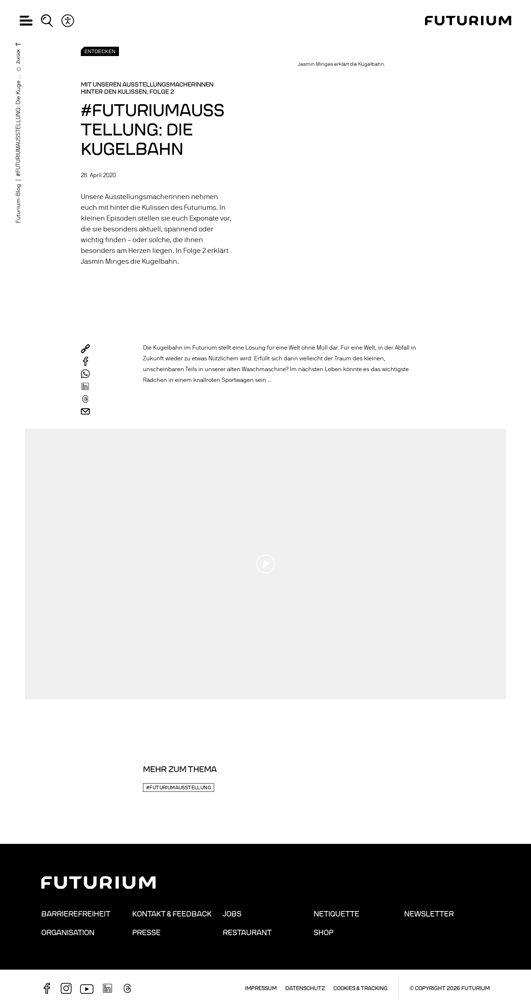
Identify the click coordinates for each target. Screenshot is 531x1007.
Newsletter (429, 914)
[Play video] (265, 564)
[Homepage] (468, 21)
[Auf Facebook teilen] (85, 361)
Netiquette (336, 914)
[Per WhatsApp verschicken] (85, 373)
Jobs (232, 914)
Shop (323, 932)
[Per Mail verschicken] (85, 411)
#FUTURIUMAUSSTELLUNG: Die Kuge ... (18, 125)
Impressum (261, 988)
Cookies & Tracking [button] (360, 988)
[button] (26, 20)
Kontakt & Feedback (172, 914)
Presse (146, 933)
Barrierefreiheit (75, 914)
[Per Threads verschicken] (85, 398)
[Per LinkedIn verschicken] (85, 386)
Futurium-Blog (18, 203)
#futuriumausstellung (178, 787)
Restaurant (247, 933)
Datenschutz (305, 988)
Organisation (67, 933)
